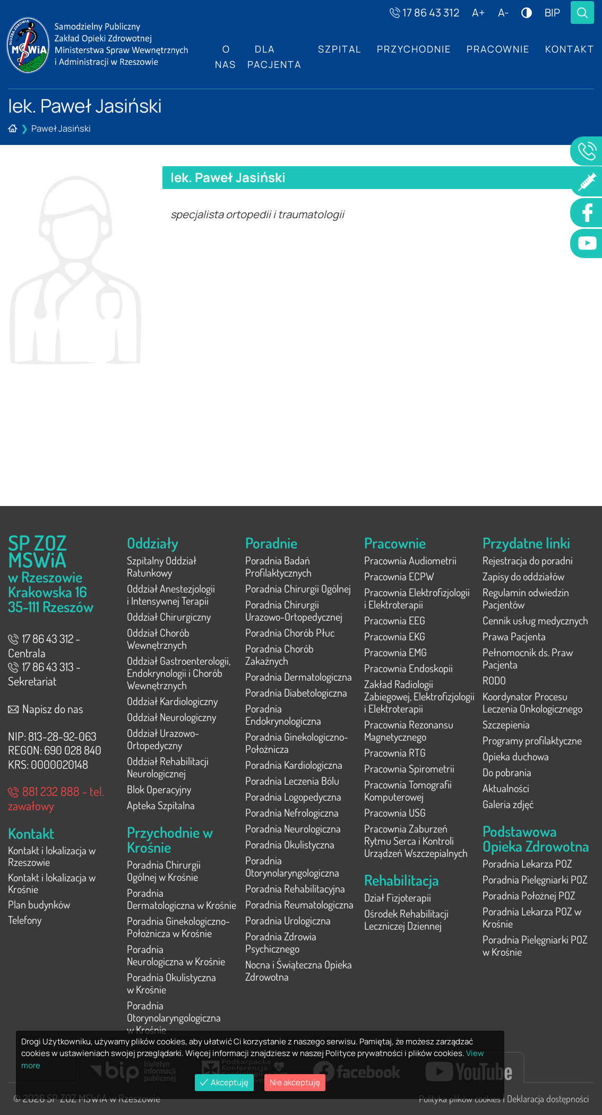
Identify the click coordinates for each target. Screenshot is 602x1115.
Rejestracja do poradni (528, 560)
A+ (478, 12)
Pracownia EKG (394, 636)
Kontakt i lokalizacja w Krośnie (52, 885)
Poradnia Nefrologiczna (292, 812)
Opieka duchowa (516, 756)
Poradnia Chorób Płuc (289, 632)
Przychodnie (412, 49)
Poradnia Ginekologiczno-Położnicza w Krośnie (178, 927)
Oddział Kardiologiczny (172, 701)
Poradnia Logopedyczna (293, 796)
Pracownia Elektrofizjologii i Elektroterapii (417, 598)
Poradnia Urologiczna (288, 920)
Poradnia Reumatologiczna (299, 904)
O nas (225, 57)
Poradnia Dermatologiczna (298, 676)
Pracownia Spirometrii (409, 768)
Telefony (24, 923)
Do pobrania (507, 772)
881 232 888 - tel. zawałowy (56, 798)
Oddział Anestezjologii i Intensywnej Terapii (171, 594)
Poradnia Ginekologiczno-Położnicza (296, 743)
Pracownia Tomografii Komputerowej (408, 790)
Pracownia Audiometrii (410, 560)
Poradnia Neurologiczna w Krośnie (176, 955)
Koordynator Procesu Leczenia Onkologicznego (532, 702)
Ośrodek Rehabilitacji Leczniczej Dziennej (406, 919)
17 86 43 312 (424, 12)
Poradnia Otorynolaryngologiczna (292, 866)
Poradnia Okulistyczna (289, 844)
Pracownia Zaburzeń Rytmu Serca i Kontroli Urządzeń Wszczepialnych (416, 840)
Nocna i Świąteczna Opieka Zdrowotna (298, 970)
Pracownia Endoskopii (408, 668)
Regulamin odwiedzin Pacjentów (526, 598)
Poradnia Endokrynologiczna (283, 714)
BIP (552, 12)
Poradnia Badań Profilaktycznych (278, 566)
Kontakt (569, 49)
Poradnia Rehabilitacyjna (295, 888)
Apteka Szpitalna (161, 805)
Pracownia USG (395, 812)
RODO (494, 680)
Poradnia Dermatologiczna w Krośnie (181, 899)
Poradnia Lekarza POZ (527, 863)
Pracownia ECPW (399, 576)
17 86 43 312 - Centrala (44, 645)
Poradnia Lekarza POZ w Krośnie (532, 917)
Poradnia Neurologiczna (293, 828)
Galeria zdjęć (508, 804)
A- (503, 12)
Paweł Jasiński (61, 128)
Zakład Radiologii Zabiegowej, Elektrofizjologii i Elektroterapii (419, 696)
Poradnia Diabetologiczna (296, 692)
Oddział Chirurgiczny (169, 616)
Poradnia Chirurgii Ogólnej (298, 588)
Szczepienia (506, 724)
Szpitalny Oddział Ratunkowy (161, 566)
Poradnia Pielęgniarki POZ (535, 879)
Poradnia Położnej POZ (529, 895)
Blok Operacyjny (159, 789)
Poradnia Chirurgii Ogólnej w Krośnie (164, 870)
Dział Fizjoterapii (397, 897)
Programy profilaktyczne (532, 740)
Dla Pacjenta (273, 57)
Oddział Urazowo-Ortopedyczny (163, 739)
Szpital (337, 49)
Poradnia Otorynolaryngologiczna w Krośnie (174, 1017)
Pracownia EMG (395, 652)
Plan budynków (39, 907)
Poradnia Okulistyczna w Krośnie (171, 983)
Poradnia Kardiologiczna (293, 764)
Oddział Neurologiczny (171, 717)
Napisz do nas (45, 708)
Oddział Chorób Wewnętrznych (158, 638)
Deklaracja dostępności (548, 1098)
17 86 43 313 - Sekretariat (44, 673)
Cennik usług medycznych (535, 620)
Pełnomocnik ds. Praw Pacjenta (528, 658)
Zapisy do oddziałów (523, 576)
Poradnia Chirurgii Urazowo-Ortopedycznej (293, 610)
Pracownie (497, 49)
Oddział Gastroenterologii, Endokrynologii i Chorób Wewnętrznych (178, 673)
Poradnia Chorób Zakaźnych (279, 654)
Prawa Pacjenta (514, 636)
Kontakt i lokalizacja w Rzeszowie (52, 857)
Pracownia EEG (394, 620)
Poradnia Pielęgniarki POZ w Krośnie (535, 945)
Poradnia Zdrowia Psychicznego (280, 942)
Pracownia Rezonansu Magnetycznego (408, 730)
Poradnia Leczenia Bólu (292, 780)
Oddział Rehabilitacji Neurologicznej (168, 767)
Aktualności (506, 788)
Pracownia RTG (395, 752)
